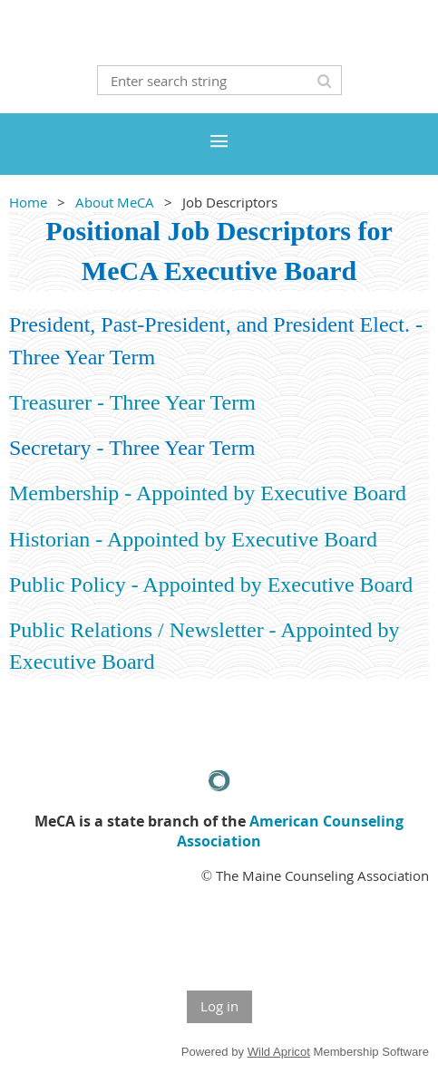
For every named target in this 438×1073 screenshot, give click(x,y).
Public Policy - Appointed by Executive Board (211, 584)
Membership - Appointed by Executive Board (207, 493)
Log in (219, 1006)
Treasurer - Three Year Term (132, 402)
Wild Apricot (279, 1051)
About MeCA (114, 202)
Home (28, 202)
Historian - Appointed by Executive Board (193, 539)
